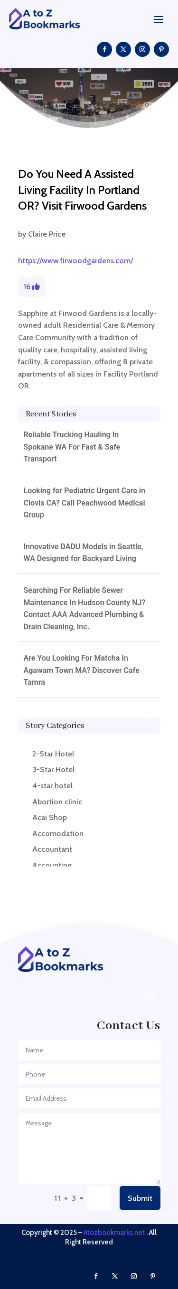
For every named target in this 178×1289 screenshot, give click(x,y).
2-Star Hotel (53, 753)
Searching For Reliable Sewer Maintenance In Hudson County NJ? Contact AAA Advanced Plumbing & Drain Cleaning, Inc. (85, 608)
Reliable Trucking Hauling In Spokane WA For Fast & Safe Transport (72, 446)
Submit (140, 1198)
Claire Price (47, 234)
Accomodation (58, 833)
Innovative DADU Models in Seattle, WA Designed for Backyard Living (83, 552)
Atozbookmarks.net (114, 1232)
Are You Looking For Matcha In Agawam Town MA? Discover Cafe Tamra (82, 670)
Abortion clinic (57, 801)
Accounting (52, 865)
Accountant (52, 849)
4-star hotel (52, 785)
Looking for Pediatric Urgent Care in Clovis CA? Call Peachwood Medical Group (84, 502)
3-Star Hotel (53, 769)
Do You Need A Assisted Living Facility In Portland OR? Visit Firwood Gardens (82, 189)
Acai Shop (49, 817)
